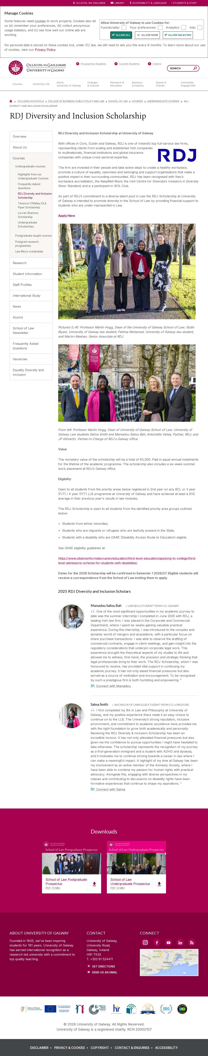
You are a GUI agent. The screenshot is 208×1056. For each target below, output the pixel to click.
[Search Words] (183, 68)
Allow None (149, 35)
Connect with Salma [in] (108, 789)
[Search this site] (195, 68)
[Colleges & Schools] (95, 84)
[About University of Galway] (69, 84)
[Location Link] (169, 974)
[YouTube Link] (168, 942)
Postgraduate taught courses (33, 235)
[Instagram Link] (145, 942)
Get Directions (103, 966)
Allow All (123, 35)
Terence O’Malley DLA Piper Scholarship (32, 205)
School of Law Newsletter (23, 330)
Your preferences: (143, 27)
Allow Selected (179, 35)
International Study (26, 295)
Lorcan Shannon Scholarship (28, 214)
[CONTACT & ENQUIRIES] (134, 1047)
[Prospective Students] (91, 64)
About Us (20, 147)
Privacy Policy (45, 50)
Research (20, 263)
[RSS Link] (192, 942)
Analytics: (173, 27)
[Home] (11, 101)
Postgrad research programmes (27, 243)
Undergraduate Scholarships (27, 224)
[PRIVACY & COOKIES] (72, 1047)
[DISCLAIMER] (41, 1047)
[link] (45, 1009)
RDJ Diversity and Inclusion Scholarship (35, 195)
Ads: (192, 27)
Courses (137, 101)
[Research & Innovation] (118, 84)
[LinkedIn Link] (180, 942)
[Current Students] (127, 64)
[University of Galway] (37, 67)
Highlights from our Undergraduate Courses (33, 176)
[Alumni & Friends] (165, 84)
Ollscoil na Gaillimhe (90, 3)
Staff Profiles (22, 285)
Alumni (18, 317)
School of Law (118, 101)
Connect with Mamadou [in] (111, 686)
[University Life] (41, 84)
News (17, 306)
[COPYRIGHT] (102, 1047)
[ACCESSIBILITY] (166, 1047)
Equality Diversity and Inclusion (28, 372)
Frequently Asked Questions (29, 186)
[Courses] (20, 84)
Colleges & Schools (30, 101)
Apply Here (66, 216)
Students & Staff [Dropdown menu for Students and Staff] (185, 3)
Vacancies (20, 359)
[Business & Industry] (141, 84)
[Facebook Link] (157, 942)
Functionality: (110, 27)
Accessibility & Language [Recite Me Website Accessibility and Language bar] (147, 3)
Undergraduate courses (163, 101)
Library (119, 3)
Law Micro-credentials (29, 251)
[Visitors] (154, 64)
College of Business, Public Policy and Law (76, 101)
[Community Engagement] (188, 84)
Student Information (27, 274)
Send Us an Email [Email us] (104, 972)
